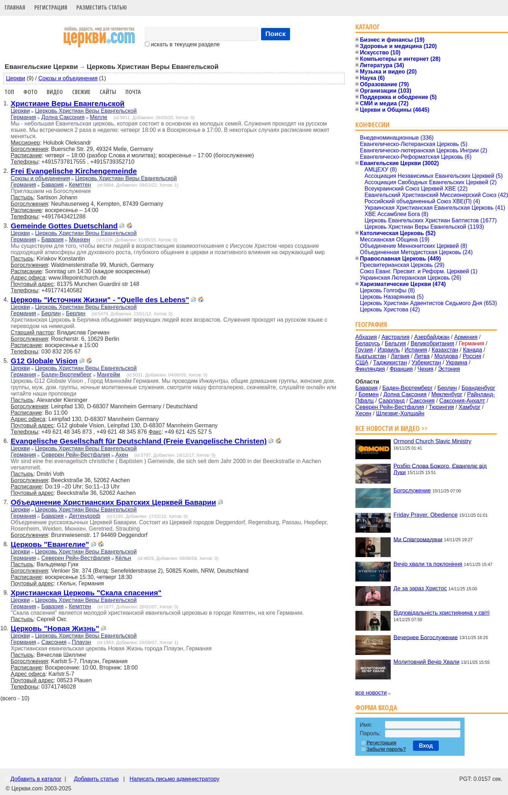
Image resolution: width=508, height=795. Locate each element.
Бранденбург (478, 388)
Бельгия (395, 343)
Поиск (275, 33)
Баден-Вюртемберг (66, 375)
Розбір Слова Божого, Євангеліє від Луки (440, 469)
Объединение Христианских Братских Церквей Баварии (113, 502)
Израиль (389, 350)
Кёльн (123, 558)
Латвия (400, 356)
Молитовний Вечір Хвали (426, 662)
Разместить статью (101, 7)
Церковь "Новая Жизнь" (55, 628)
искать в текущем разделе (182, 44)
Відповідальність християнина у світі (442, 613)
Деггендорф (84, 516)
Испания (415, 350)
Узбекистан (426, 362)
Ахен (121, 455)
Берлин (51, 313)
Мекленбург (446, 394)
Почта (133, 92)
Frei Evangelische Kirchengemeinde (74, 171)
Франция (401, 369)
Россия (472, 356)
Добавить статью (96, 779)
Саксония (53, 642)
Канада (472, 350)
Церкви (15, 78)
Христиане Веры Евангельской (67, 103)
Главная (15, 7)
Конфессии (372, 124)
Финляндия (370, 369)
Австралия (395, 337)
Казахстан (445, 350)
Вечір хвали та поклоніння (428, 564)
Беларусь (367, 343)
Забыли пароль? (386, 749)
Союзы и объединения (68, 78)
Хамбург (469, 407)
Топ (9, 92)
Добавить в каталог (35, 779)
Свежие (81, 92)
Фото (30, 92)
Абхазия (366, 337)
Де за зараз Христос (420, 588)
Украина (456, 362)
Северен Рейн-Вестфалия (75, 455)
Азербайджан (431, 337)
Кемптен (80, 185)
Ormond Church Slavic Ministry (433, 441)
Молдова (446, 356)
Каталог (367, 26)
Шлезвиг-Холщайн (400, 413)
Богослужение (412, 490)
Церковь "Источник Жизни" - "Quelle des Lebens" (100, 300)
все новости (371, 693)
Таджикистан (390, 362)
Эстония (449, 369)
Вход (426, 746)
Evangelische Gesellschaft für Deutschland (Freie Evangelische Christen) (139, 441)
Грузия (364, 350)
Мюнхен (79, 239)
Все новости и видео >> (391, 428)
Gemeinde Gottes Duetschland (64, 226)
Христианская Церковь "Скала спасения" (86, 593)
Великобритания (432, 343)
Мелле (98, 117)
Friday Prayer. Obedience (425, 515)
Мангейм (108, 375)
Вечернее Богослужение (426, 637)
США (361, 362)
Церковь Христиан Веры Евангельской (86, 111)
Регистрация (50, 7)
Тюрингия (441, 407)
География (371, 324)
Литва (422, 356)
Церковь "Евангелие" (50, 544)
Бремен (369, 394)
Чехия (425, 369)
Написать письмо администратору (174, 779)
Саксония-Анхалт (462, 401)
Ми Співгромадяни (418, 539)
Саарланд (391, 401)
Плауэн (81, 642)
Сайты (108, 92)
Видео (55, 92)
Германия (23, 117)
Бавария (52, 185)
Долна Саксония (62, 117)
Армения (466, 337)
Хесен (363, 413)
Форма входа (376, 707)
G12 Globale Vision (44, 361)
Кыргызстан (370, 356)
